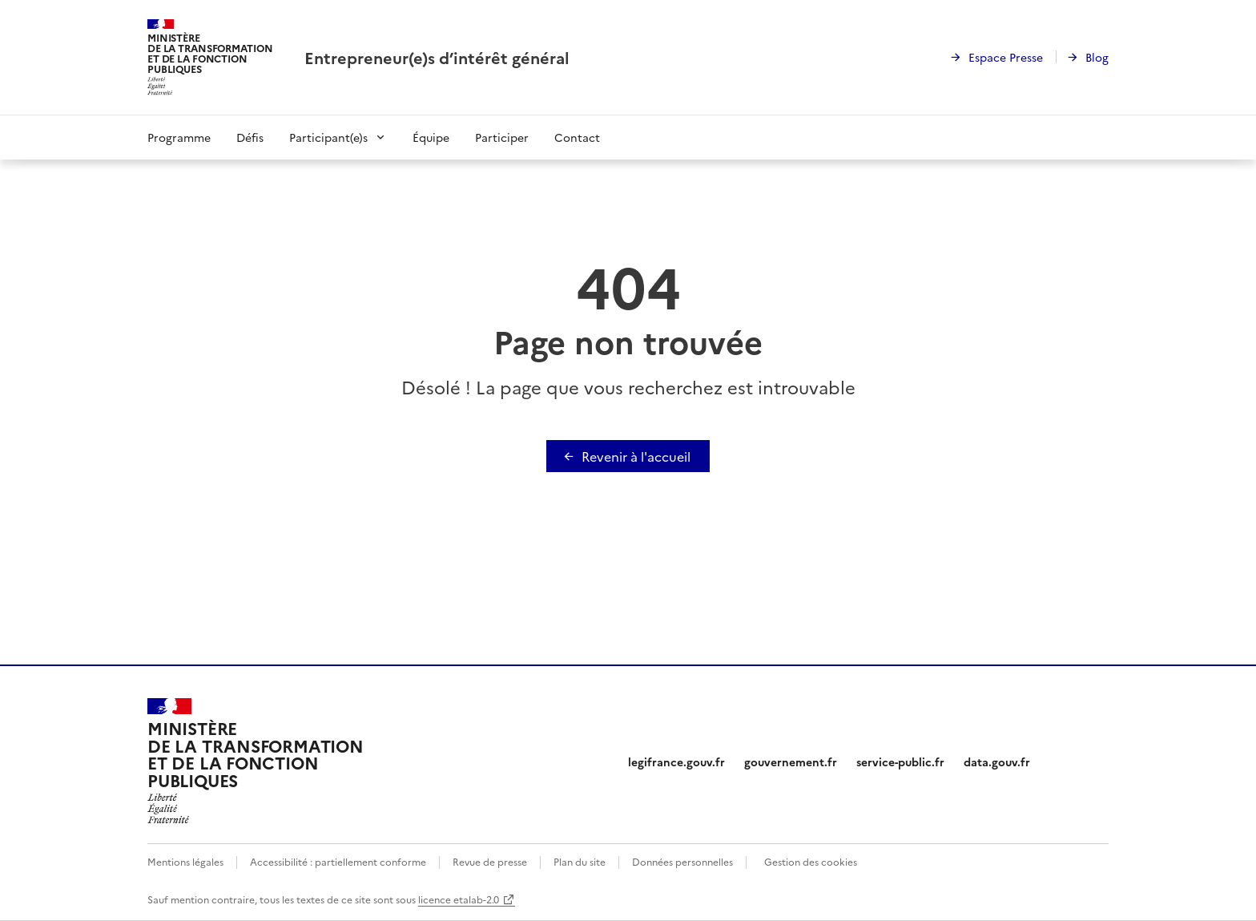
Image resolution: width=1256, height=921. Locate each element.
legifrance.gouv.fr (676, 761)
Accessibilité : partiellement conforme (338, 861)
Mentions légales (185, 861)
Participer (502, 137)
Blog (1097, 57)
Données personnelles (682, 861)
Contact (577, 137)
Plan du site (580, 861)
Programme (179, 137)
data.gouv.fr (997, 761)
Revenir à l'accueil (636, 456)
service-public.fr (900, 761)
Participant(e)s (328, 137)
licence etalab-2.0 (458, 899)
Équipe (431, 137)
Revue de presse (490, 861)
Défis (250, 137)
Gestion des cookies (810, 861)
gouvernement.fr (790, 761)
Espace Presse (1005, 57)
